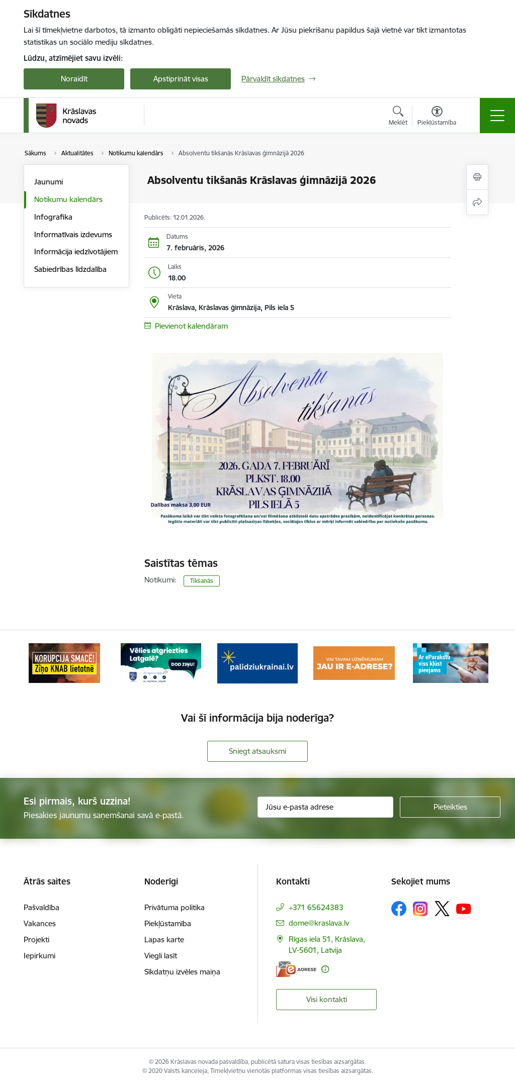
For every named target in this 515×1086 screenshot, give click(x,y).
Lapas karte (164, 939)
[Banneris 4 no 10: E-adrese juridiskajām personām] (354, 662)
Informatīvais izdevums (73, 234)
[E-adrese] (296, 969)
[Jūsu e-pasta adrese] (325, 807)
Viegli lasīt (160, 955)
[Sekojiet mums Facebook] (398, 908)
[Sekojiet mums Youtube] (463, 908)
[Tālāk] (475, 662)
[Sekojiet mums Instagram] (420, 909)
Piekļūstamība (167, 923)
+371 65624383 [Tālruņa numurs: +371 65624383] (316, 907)
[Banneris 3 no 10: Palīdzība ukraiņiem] (257, 662)
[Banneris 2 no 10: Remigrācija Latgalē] (161, 662)
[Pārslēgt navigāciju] (497, 115)
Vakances (40, 923)
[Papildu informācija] (325, 969)
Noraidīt (74, 78)
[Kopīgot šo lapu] (477, 202)
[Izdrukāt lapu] (477, 177)
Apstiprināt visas (180, 78)
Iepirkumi (39, 955)
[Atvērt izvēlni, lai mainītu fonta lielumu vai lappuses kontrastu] (436, 117)
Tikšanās (201, 580)
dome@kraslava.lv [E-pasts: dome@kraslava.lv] (319, 923)
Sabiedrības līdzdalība (70, 269)
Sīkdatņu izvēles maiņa (182, 971)
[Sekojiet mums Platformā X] (442, 908)
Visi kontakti (326, 999)
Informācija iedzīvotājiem (76, 251)
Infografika (53, 217)
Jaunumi (48, 181)
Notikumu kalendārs (68, 199)
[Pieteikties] (450, 807)
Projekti (36, 939)
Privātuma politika (174, 907)
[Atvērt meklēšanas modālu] (398, 117)
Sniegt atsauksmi (257, 751)
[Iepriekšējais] (40, 662)
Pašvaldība (41, 907)
